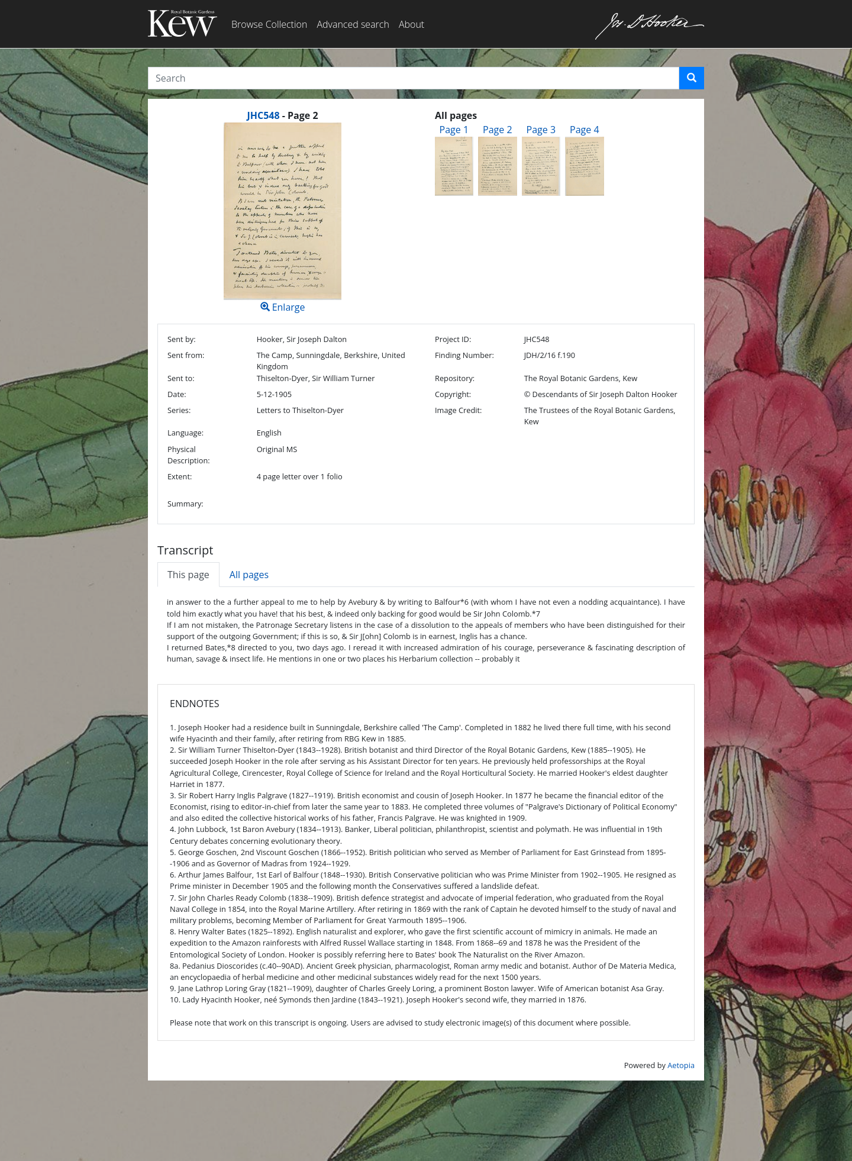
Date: (176, 394)
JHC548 (263, 115)
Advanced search (353, 24)
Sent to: (181, 378)
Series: (179, 410)
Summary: (185, 503)
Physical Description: (188, 455)
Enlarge (282, 218)
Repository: (455, 378)
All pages (249, 574)
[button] (691, 78)
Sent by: (181, 339)
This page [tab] (188, 574)
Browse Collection (269, 24)
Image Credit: (458, 410)
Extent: (179, 476)
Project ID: (453, 339)
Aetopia (681, 1065)
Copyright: (453, 394)
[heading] (282, 115)
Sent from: (185, 355)
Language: (185, 432)
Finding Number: (464, 355)
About (411, 24)
